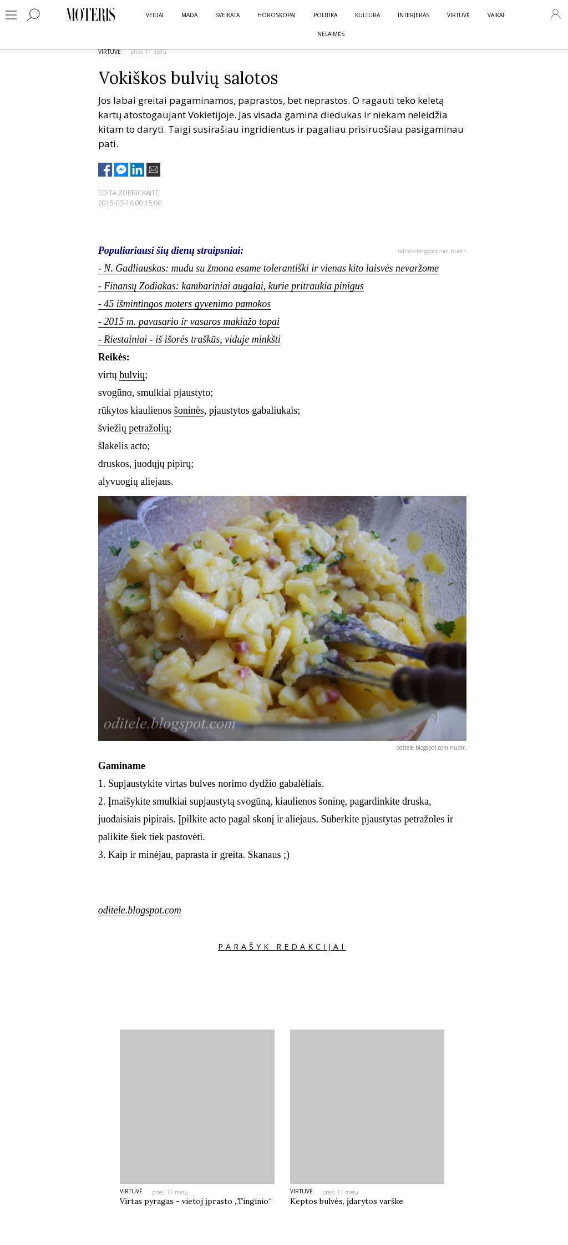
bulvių (132, 374)
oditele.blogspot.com (139, 910)
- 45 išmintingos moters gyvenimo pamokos (184, 303)
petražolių (149, 428)
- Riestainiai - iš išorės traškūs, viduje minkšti (189, 339)
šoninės (189, 410)
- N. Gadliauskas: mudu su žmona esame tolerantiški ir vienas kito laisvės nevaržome (268, 268)
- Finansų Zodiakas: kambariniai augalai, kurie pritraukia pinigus (231, 286)
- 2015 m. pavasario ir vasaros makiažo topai (189, 321)
